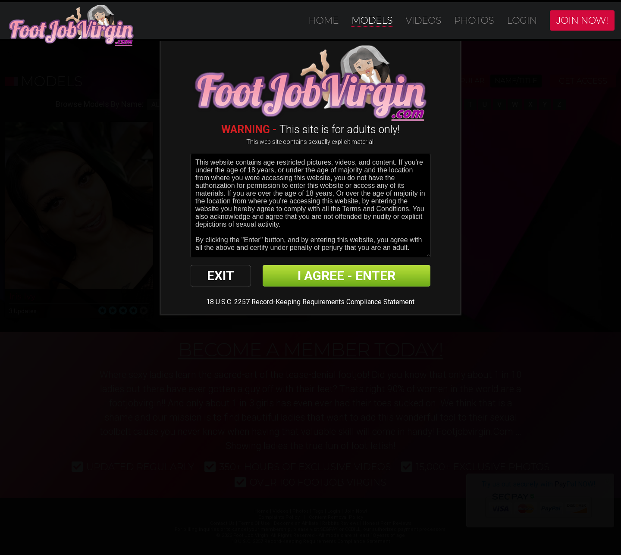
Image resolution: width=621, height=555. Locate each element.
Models (371, 20)
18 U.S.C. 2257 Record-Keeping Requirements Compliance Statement (310, 302)
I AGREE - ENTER (346, 275)
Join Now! (582, 20)
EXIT (220, 275)
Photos (474, 20)
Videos (423, 20)
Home (323, 20)
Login (522, 20)
